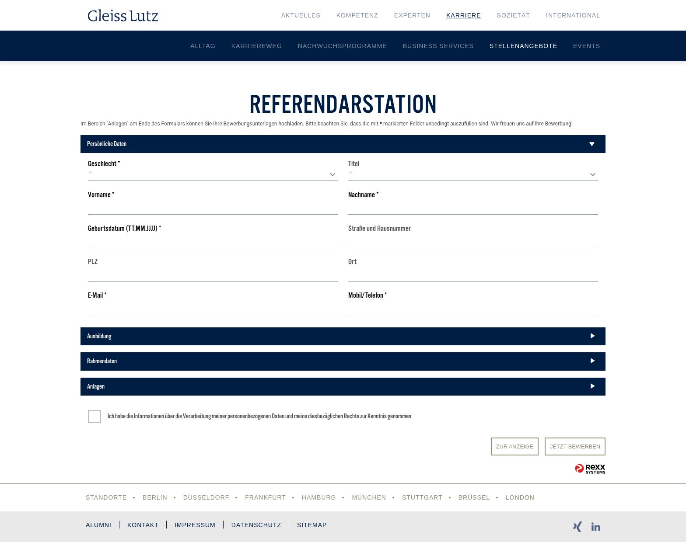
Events (586, 45)
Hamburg (319, 497)
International (573, 15)
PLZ (93, 262)
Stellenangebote (523, 45)
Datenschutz (256, 524)
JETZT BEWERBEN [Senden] (575, 446)
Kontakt (143, 524)
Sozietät (513, 15)
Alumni (99, 524)
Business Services (438, 45)
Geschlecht (104, 164)
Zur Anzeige (514, 446)
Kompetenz (357, 15)
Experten (412, 15)
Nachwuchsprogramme (342, 45)
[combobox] (213, 174)
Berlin (155, 497)
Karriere (463, 15)
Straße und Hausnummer (379, 229)
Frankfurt (265, 497)
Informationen (149, 416)
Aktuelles (301, 15)
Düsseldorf (206, 497)
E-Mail (97, 295)
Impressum (195, 524)
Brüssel (474, 497)
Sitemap (312, 524)
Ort (352, 262)
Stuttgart (422, 497)
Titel (353, 164)
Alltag (203, 45)
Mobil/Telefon (367, 295)
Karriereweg (256, 45)
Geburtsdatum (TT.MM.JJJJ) (124, 229)
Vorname (101, 195)
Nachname (363, 195)
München (369, 497)
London (520, 497)
